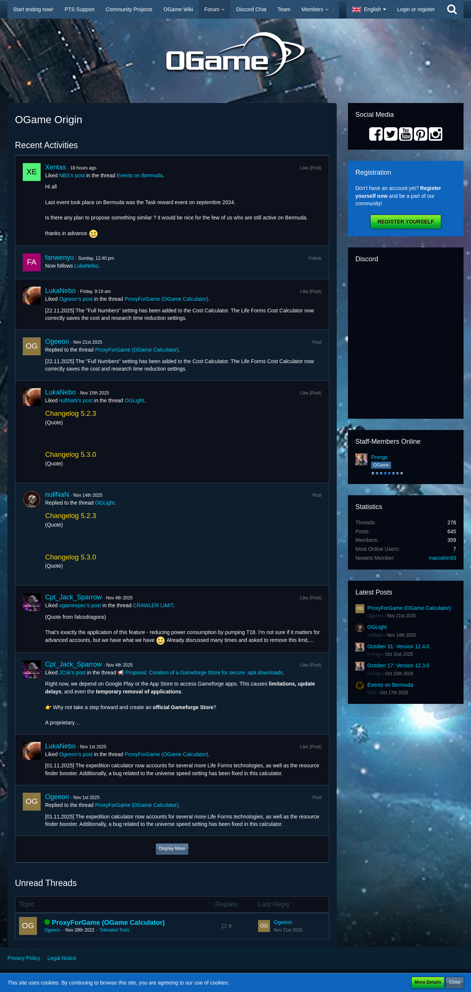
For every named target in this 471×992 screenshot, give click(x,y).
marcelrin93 (442, 558)
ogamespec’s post (80, 605)
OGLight (134, 400)
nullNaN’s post (75, 400)
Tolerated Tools (114, 930)
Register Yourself (405, 222)
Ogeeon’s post (75, 299)
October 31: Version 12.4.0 (398, 646)
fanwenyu (59, 257)
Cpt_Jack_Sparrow (73, 597)
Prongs (379, 457)
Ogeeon (57, 341)
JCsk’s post (72, 673)
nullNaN (57, 494)
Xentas (55, 167)
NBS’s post (72, 175)
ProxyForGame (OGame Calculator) (166, 299)
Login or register (416, 9)
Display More (172, 848)
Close (455, 982)
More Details (428, 982)
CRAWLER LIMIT (153, 605)
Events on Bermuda (140, 175)
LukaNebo (86, 266)
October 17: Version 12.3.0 (398, 665)
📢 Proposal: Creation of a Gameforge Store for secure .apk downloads (200, 673)
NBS (372, 692)
